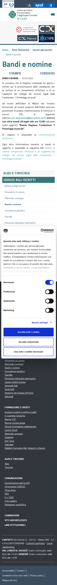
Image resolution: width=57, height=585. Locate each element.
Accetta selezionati (28, 342)
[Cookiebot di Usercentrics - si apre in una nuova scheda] (41, 231)
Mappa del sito (9, 580)
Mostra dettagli (40, 322)
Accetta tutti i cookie (28, 332)
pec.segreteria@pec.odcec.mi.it (28, 118)
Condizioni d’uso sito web (15, 575)
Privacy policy (37, 575)
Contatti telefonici (35, 543)
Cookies (21, 570)
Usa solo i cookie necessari (28, 351)
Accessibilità (8, 570)
